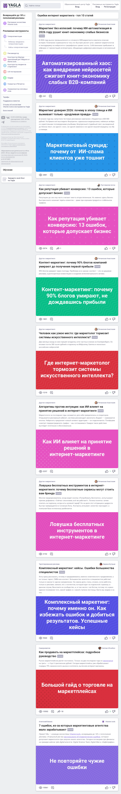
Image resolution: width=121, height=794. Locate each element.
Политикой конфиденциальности (10, 134)
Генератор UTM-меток (14, 84)
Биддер (8, 78)
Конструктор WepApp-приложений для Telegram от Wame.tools (16, 59)
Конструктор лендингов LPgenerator (14, 66)
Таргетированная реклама (49, 564)
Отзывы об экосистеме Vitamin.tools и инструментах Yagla (16, 106)
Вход (77, 7)
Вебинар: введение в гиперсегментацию (16, 42)
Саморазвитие (44, 648)
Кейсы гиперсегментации (18, 47)
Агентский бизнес (45, 722)
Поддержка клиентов (11, 101)
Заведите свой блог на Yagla (14, 179)
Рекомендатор (11, 53)
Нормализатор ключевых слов (15, 90)
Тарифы (6, 97)
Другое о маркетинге (47, 24)
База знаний (8, 110)
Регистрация (109, 7)
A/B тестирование (12, 71)
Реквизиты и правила (18, 121)
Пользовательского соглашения (15, 128)
